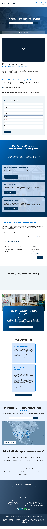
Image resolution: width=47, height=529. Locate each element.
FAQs (18, 486)
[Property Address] (21, 23)
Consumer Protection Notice (11, 516)
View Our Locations (10, 442)
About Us (7, 486)
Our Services (30, 486)
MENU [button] (43, 4)
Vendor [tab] (21, 100)
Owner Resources (23, 489)
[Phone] (23, 113)
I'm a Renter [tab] (14, 100)
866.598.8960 (42, 2)
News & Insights (13, 486)
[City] (23, 120)
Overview (20, 32)
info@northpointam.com (30, 520)
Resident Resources (38, 486)
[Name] (23, 107)
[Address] (23, 116)
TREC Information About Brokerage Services (26, 516)
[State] (23, 123)
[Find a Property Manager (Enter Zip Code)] (21, 418)
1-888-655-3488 (40, 505)
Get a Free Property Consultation (23, 394)
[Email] (23, 110)
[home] (8, 3)
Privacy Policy (39, 516)
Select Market (8, 104)
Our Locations (23, 486)
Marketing (26, 32)
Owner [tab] (7, 100)
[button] (22, 522)
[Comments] (23, 127)
